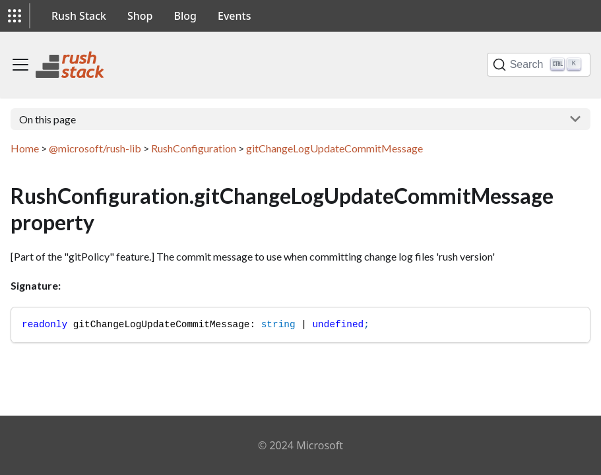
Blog (185, 16)
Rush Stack (78, 16)
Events (234, 16)
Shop (140, 16)
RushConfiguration (193, 148)
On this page (47, 119)
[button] (14, 16)
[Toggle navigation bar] (20, 65)
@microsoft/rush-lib (95, 148)
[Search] (538, 65)
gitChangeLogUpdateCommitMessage (334, 148)
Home (25, 148)
